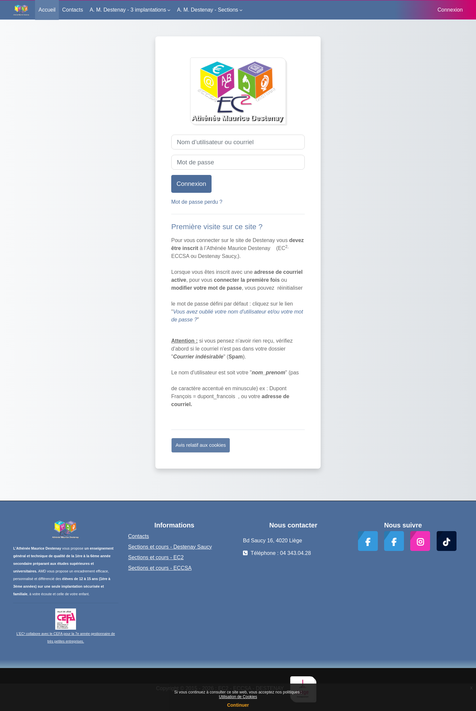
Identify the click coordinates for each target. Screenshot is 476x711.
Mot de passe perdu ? (196, 202)
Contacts (138, 536)
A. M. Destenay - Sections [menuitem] (207, 10)
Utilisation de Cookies (238, 696)
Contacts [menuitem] (72, 10)
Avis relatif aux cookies (201, 445)
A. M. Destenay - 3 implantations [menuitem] (128, 10)
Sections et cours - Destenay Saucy (170, 547)
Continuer (238, 705)
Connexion (450, 10)
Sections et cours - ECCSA (160, 568)
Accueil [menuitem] (47, 10)
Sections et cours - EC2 (156, 557)
